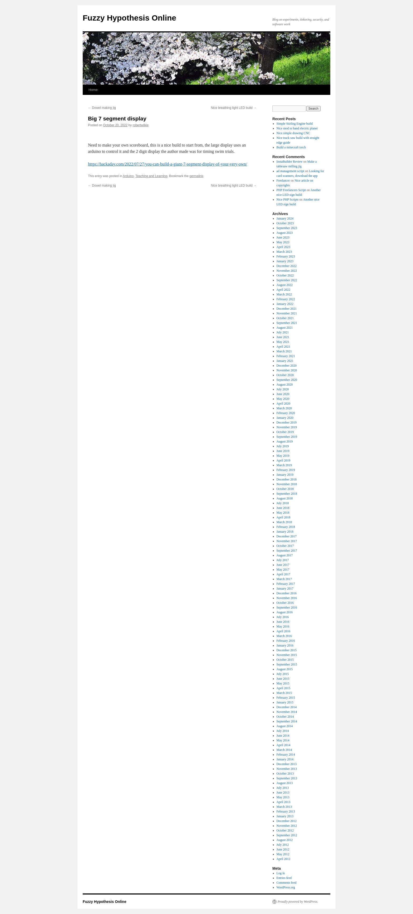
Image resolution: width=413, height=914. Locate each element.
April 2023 (283, 247)
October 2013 (285, 773)
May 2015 (283, 683)
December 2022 (287, 266)
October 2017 (285, 546)
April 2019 (283, 460)
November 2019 (287, 427)
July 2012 (283, 845)
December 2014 (287, 707)
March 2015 (284, 693)
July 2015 (283, 674)
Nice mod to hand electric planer (297, 128)
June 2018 (283, 508)
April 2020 (283, 403)
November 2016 (287, 598)
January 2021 (285, 361)
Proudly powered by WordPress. (298, 901)
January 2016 (285, 645)
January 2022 (285, 304)
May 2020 (283, 399)
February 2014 (286, 754)
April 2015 (283, 688)
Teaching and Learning (151, 176)
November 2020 (287, 370)
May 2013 (283, 797)
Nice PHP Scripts (288, 199)
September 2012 (287, 835)
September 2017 (287, 550)
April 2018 (283, 517)
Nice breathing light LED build (234, 108)
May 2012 (283, 854)
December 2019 (287, 422)
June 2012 (283, 849)
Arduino (128, 176)
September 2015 (287, 664)
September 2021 (287, 323)
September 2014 (287, 721)
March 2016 (284, 636)
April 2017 (283, 574)
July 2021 (283, 332)
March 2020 (284, 408)
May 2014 (283, 740)
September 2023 (287, 228)
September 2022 (287, 280)
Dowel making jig (102, 108)
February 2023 (286, 256)
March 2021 (284, 351)
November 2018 (287, 484)
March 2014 (284, 750)
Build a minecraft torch (291, 147)
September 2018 (287, 493)
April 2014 (283, 745)
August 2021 (285, 327)
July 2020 (283, 389)
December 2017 (287, 536)
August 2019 (285, 441)
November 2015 (287, 655)
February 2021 (286, 356)
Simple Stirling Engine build (295, 123)
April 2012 (283, 859)
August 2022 (285, 285)
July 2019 (283, 446)
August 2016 (285, 612)
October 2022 (285, 275)
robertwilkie (141, 125)
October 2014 (285, 716)
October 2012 (285, 830)
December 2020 (287, 365)
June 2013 (283, 792)
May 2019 (283, 456)
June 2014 (283, 735)
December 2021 (287, 308)
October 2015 (285, 660)
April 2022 (283, 289)
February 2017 (286, 584)
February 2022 (286, 299)
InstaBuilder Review (290, 161)
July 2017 (283, 560)
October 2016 (285, 603)
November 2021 (287, 313)
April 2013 (283, 802)
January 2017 (285, 588)
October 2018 (285, 489)
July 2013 (283, 788)
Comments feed (287, 882)
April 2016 (283, 631)
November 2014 (287, 712)
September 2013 (287, 778)
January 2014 (285, 759)
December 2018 (287, 479)
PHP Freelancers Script (291, 190)
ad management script (290, 171)
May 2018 (283, 512)
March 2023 (284, 252)
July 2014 (283, 731)
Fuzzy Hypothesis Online (129, 17)
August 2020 (285, 384)
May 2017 (283, 569)
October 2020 (285, 375)
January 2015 (285, 702)
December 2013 (287, 764)
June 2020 (283, 394)
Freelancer (283, 180)
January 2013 (285, 816)
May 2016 (283, 626)
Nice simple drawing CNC (293, 133)
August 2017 (285, 555)
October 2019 (285, 432)
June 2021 (283, 337)
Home (93, 90)
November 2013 (287, 769)
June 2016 (283, 622)
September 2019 (287, 437)
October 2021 (285, 318)
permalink (196, 176)
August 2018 (285, 498)
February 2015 (286, 697)
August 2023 (285, 233)
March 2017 (284, 579)
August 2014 (285, 726)
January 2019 (285, 475)
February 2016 (286, 641)
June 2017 (283, 565)
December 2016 (287, 593)
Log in (281, 873)
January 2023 (285, 261)
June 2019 (283, 451)
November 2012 (287, 826)
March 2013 (284, 807)
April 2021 (283, 346)
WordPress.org (286, 887)
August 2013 (285, 783)
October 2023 (285, 223)
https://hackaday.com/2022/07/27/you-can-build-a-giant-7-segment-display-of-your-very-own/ (167, 164)
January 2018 (285, 531)
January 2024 (285, 218)
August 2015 (285, 669)
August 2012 (285, 840)
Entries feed (284, 878)
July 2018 (283, 503)
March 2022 (284, 294)
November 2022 (287, 271)
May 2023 (283, 242)
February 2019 (286, 470)
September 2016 (287, 607)
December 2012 (287, 821)
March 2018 (284, 522)
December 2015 (287, 650)
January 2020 (285, 418)
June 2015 (283, 678)
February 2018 (286, 527)
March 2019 (284, 465)
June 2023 (283, 237)
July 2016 (283, 617)
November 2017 (287, 541)
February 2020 (286, 413)
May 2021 (283, 342)
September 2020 (287, 380)
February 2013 (286, 811)
